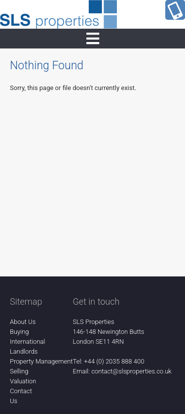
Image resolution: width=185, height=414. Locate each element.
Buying (19, 331)
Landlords (23, 351)
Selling (19, 371)
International (27, 341)
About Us (23, 321)
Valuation (23, 381)
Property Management (41, 361)
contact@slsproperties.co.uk (131, 371)
